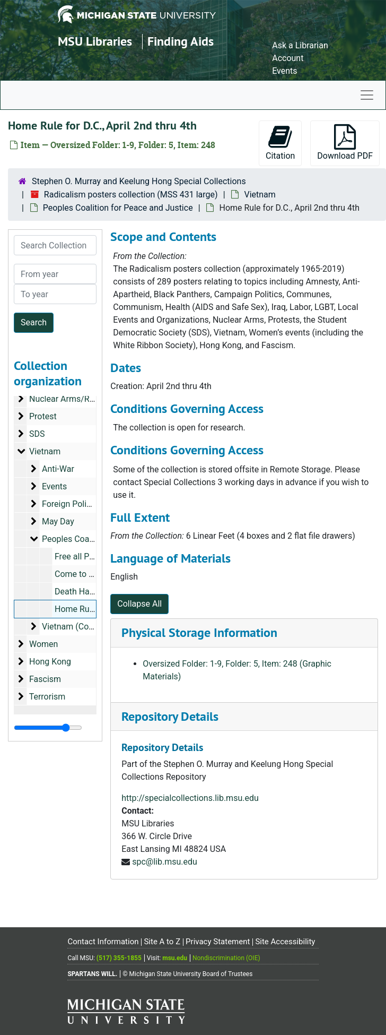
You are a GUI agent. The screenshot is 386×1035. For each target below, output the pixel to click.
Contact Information (102, 941)
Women (43, 644)
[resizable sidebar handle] (48, 727)
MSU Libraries (95, 41)
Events (284, 71)
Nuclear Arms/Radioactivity (81, 399)
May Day (58, 521)
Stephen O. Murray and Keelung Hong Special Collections (139, 181)
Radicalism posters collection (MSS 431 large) (131, 194)
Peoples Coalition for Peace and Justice (118, 208)
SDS (37, 434)
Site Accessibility (285, 941)
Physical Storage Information (199, 632)
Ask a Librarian (300, 45)
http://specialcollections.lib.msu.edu (190, 798)
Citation (280, 142)
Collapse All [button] (139, 604)
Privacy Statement (218, 941)
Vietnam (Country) (76, 627)
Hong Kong (50, 662)
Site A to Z (162, 941)
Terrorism (47, 697)
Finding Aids (180, 41)
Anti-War (58, 469)
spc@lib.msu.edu (164, 862)
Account (287, 58)
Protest (43, 416)
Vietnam (259, 194)
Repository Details (169, 716)
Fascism (45, 679)
